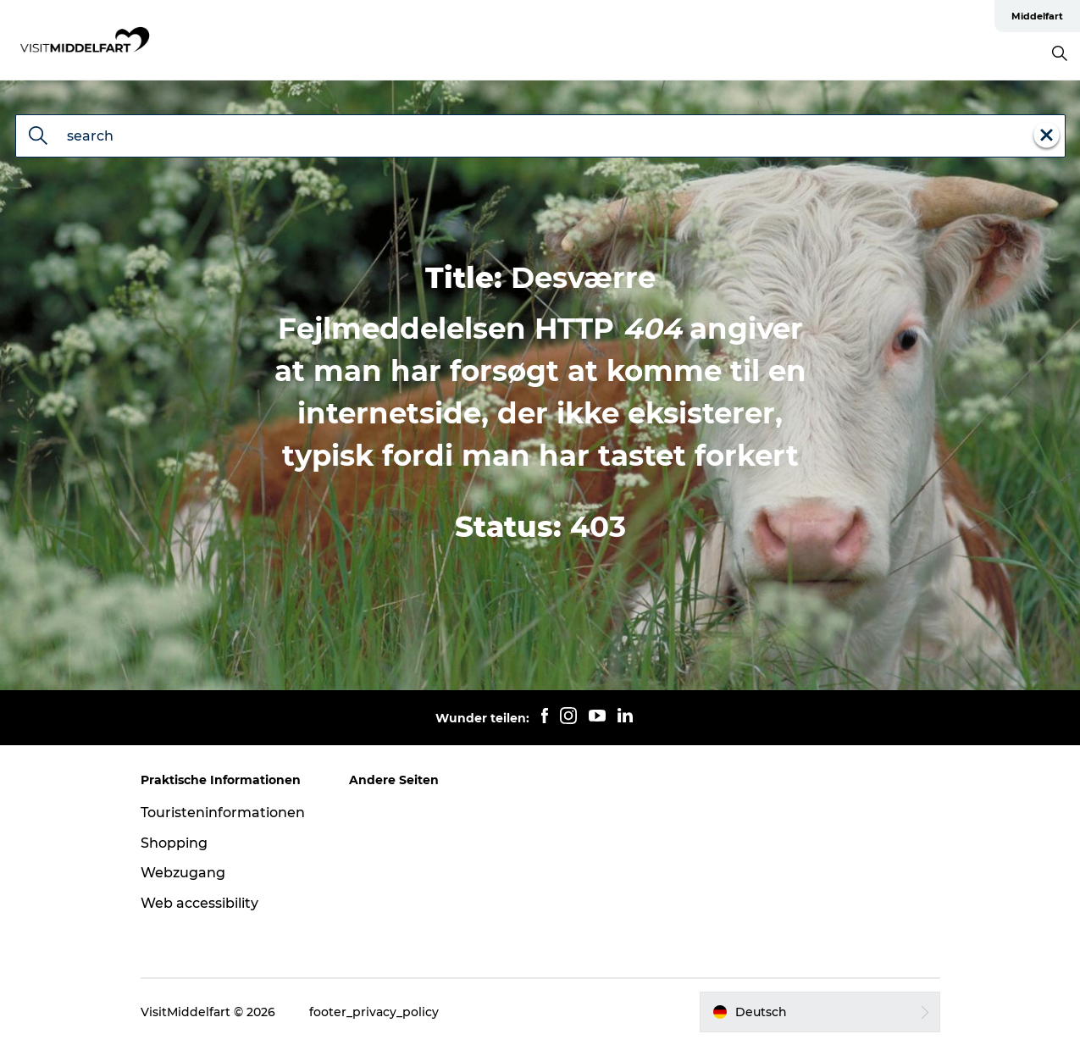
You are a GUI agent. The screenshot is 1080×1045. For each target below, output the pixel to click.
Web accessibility (199, 903)
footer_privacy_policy (374, 1012)
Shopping (174, 843)
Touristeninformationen (223, 812)
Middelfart (1037, 16)
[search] (38, 137)
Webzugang (183, 873)
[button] (819, 1012)
